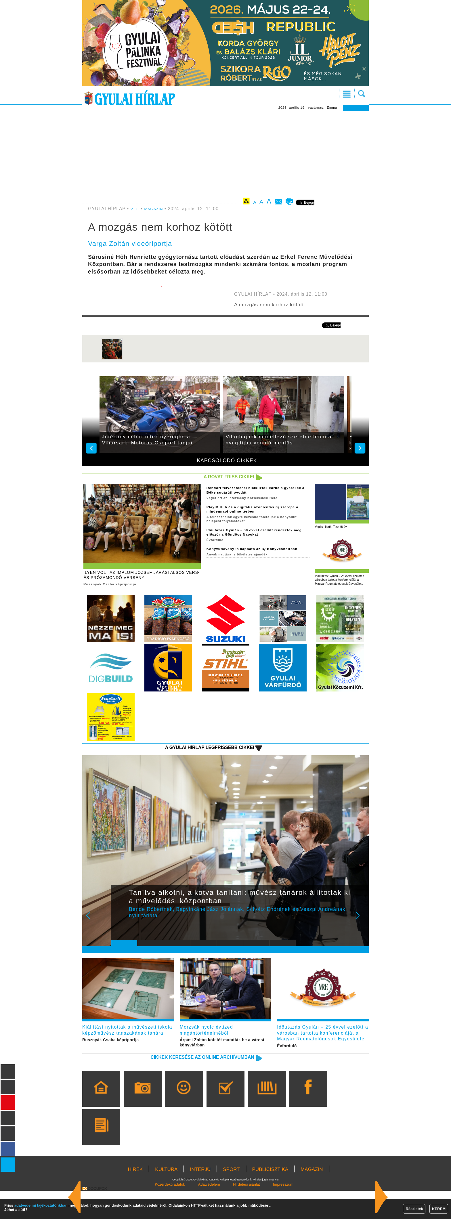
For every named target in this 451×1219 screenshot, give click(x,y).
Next (361, 934)
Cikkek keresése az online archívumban (185, 1087)
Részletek (414, 1209)
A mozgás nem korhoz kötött (279, 304)
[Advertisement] (225, 154)
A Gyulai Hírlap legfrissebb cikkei (195, 761)
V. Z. (136, 208)
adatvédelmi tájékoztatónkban (41, 1205)
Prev (120, 934)
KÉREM (439, 1209)
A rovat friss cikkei (220, 477)
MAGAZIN (157, 208)
